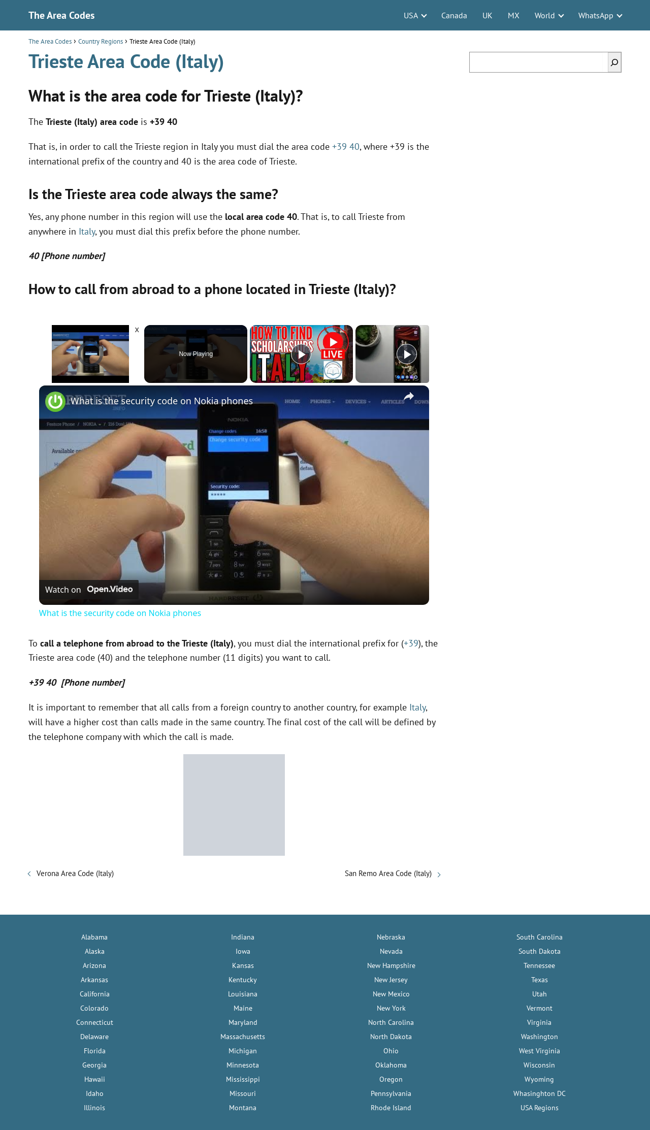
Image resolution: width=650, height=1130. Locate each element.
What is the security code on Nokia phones (162, 401)
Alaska (95, 951)
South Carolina (539, 937)
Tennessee (539, 965)
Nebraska (391, 937)
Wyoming (539, 1079)
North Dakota (391, 1036)
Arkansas (94, 979)
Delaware (94, 1036)
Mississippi (243, 1079)
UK (487, 15)
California (95, 993)
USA (411, 15)
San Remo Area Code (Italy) (388, 873)
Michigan (243, 1050)
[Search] (614, 62)
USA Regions (540, 1107)
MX (513, 15)
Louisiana (242, 993)
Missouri (243, 1093)
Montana (242, 1107)
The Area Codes (61, 15)
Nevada (391, 951)
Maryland (243, 1022)
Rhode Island (391, 1107)
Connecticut (94, 1022)
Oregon (391, 1079)
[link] (55, 402)
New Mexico (391, 993)
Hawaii (94, 1079)
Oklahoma (391, 1065)
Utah (539, 993)
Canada (454, 15)
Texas (539, 979)
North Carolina (391, 1022)
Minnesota (242, 1065)
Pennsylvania (391, 1093)
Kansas (243, 965)
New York (391, 1008)
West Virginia (539, 1050)
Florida (95, 1050)
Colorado (94, 1008)
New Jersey (391, 979)
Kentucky (243, 979)
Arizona (94, 965)
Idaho (95, 1093)
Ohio (391, 1050)
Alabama (94, 937)
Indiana (242, 937)
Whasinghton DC (539, 1093)
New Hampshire (391, 965)
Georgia (94, 1065)
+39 (411, 643)
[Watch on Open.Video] (89, 589)
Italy (87, 231)
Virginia (539, 1022)
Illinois (94, 1107)
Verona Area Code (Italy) (75, 873)
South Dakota (539, 951)
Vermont (539, 1008)
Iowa (243, 951)
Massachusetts (242, 1036)
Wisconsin (539, 1065)
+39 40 (346, 146)
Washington (539, 1036)
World (545, 15)
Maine (243, 1008)
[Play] (301, 354)
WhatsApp (595, 15)
